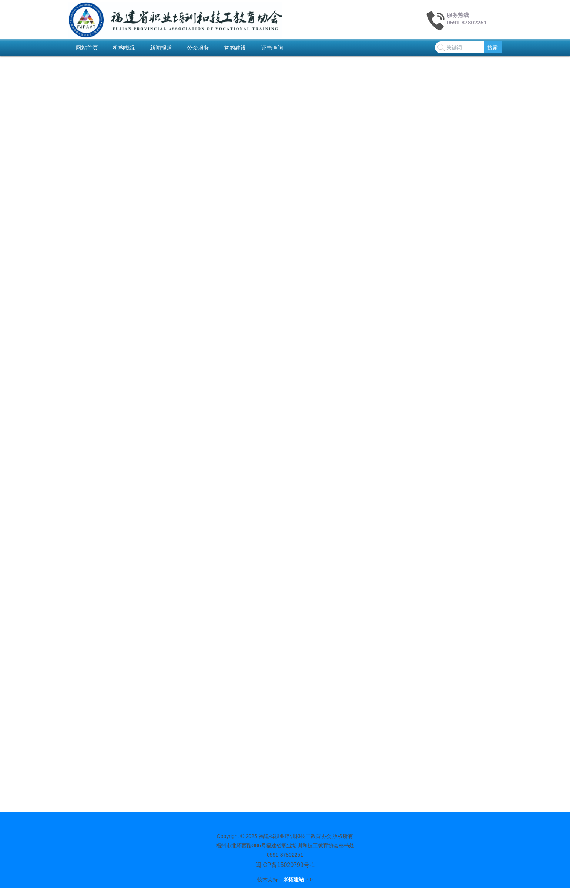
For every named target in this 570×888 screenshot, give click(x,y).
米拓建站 (294, 879)
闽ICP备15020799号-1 (285, 865)
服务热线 (458, 15)
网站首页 (87, 47)
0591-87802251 (467, 22)
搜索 (492, 47)
